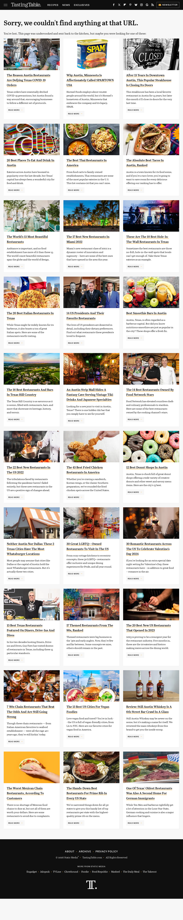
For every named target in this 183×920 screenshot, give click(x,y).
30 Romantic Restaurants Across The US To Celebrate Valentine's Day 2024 (149, 560)
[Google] (147, 5)
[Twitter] (119, 5)
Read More (14, 110)
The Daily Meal (131, 893)
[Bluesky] (135, 5)
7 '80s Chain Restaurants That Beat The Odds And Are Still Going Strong (30, 728)
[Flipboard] (124, 5)
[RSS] (152, 5)
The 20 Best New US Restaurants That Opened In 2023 (149, 646)
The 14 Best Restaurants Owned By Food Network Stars (146, 401)
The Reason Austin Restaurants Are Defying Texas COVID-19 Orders (27, 80)
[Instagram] (141, 5)
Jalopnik (45, 893)
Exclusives (81, 5)
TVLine (57, 893)
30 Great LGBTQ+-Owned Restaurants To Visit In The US (89, 560)
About (69, 872)
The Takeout (150, 893)
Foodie (85, 893)
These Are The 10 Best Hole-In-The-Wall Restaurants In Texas (149, 243)
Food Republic (100, 893)
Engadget (32, 893)
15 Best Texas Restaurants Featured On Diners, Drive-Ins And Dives (29, 646)
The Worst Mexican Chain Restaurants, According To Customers (29, 809)
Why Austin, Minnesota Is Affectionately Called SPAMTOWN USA (88, 80)
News (66, 5)
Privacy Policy (107, 872)
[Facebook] (113, 5)
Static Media (71, 878)
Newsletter (168, 4)
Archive (85, 872)
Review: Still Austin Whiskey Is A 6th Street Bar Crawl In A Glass (150, 728)
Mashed (115, 893)
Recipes (52, 5)
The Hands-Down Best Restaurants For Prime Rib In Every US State (88, 809)
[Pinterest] (130, 5)
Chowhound (71, 893)
